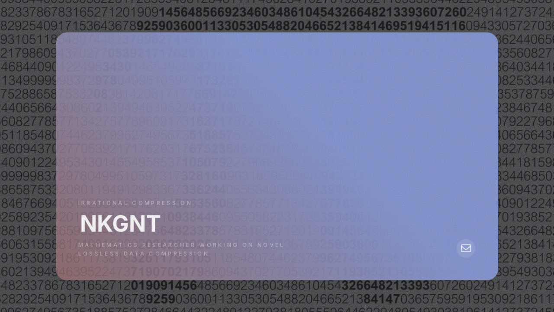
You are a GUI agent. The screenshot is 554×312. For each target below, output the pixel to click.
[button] (465, 248)
